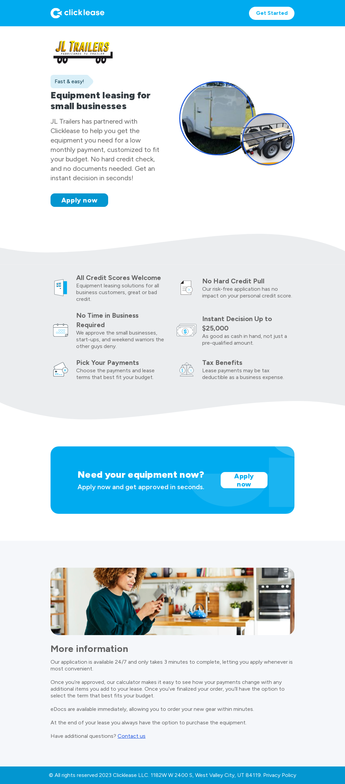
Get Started (272, 13)
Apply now (79, 200)
